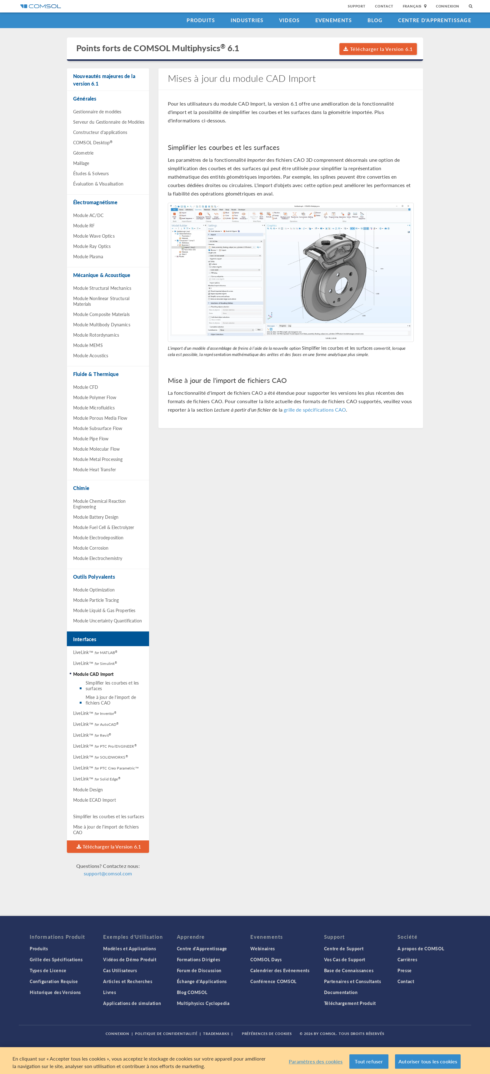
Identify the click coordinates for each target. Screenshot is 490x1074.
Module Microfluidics (94, 407)
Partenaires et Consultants (352, 981)
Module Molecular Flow (96, 449)
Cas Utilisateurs (120, 970)
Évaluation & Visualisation (98, 184)
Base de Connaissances (349, 970)
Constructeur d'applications (100, 132)
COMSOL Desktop (92, 142)
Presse (405, 970)
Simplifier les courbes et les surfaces (112, 685)
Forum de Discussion (199, 970)
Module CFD (85, 387)
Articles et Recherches (127, 981)
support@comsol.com (108, 873)
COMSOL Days (266, 959)
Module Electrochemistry (97, 558)
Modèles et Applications (129, 948)
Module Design (88, 789)
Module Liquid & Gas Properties (104, 610)
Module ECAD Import (94, 800)
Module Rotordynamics (96, 335)
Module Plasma (88, 256)
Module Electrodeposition (98, 537)
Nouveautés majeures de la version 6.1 (104, 79)
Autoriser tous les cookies (427, 1061)
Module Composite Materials (101, 314)
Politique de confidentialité (166, 1033)
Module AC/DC (88, 215)
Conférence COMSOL (273, 981)
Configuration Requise (54, 981)
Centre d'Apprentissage (434, 20)
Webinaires (262, 948)
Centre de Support (344, 948)
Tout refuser (369, 1061)
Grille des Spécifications (56, 959)
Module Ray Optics (92, 246)
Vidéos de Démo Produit (129, 959)
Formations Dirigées (198, 959)
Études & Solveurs (91, 173)
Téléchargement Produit (350, 1003)
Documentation (341, 992)
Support (357, 6)
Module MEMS (88, 345)
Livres (109, 992)
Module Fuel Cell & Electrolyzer (103, 527)
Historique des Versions (55, 992)
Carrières (407, 959)
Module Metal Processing (97, 459)
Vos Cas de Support (345, 959)
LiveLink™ (95, 652)
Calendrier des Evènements (280, 970)
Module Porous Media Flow (100, 418)
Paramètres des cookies (316, 1061)
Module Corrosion (90, 548)
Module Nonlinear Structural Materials (101, 301)
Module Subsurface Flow (97, 428)
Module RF (84, 225)
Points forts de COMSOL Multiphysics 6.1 (157, 48)
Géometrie (83, 153)
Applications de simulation (132, 1003)
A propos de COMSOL (421, 948)
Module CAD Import (93, 674)
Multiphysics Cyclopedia (203, 1003)
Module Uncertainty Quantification (107, 620)
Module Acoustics (90, 355)
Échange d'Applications (202, 981)
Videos (289, 20)
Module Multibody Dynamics (101, 324)
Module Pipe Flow (90, 438)
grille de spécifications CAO (315, 409)
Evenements (333, 20)
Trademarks (216, 1033)
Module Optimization (94, 589)
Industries (247, 20)
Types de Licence (48, 970)
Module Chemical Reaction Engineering (99, 504)
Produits (201, 20)
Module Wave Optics (94, 236)
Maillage (81, 163)
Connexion (447, 6)
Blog (375, 20)
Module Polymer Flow (94, 397)
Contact (384, 6)
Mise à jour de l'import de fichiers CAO (111, 700)
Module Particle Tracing (96, 600)
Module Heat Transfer (94, 469)
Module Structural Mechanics (102, 288)
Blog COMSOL (192, 992)
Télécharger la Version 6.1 (378, 48)
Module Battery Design (95, 517)
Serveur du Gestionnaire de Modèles (108, 122)
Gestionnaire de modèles (97, 111)
